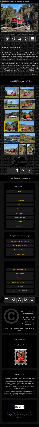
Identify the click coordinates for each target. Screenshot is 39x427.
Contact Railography (19, 339)
